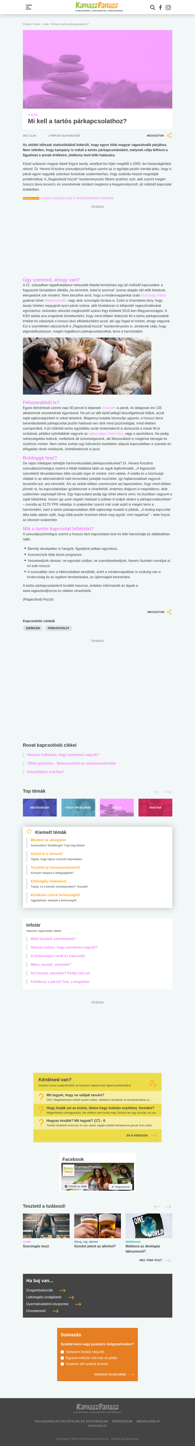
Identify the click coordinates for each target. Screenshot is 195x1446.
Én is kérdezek (141, 1135)
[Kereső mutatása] (153, 7)
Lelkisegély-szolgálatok (50, 1297)
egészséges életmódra (106, 433)
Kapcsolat (97, 1426)
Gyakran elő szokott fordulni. (87, 1364)
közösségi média (153, 295)
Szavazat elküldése (114, 1374)
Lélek (46, 24)
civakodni (109, 408)
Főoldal (27, 24)
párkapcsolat (58, 628)
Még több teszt (151, 1260)
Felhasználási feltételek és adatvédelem (71, 1421)
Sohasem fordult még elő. (85, 1352)
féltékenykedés (55, 300)
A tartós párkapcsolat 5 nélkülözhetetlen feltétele (77, 198)
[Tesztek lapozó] (97, 1206)
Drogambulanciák (46, 1290)
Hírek (37, 24)
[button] (160, 7)
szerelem (33, 628)
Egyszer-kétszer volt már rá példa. (92, 1358)
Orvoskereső (42, 1311)
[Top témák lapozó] (97, 792)
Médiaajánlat (148, 1421)
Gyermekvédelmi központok (53, 1304)
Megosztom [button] (159, 135)
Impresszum (122, 1421)
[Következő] (166, 792)
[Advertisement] (97, 692)
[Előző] (155, 792)
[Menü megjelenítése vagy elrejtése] (29, 7)
